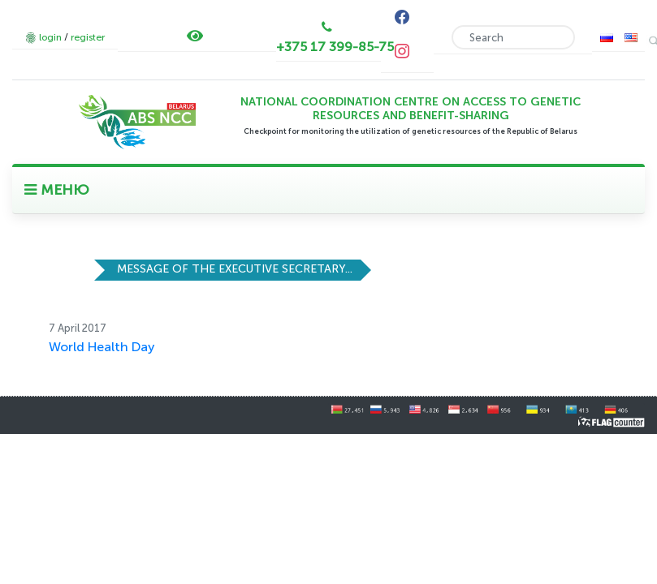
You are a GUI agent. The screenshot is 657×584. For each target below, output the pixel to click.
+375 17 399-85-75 (335, 46)
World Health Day (102, 346)
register (88, 37)
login (50, 37)
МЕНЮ (56, 190)
